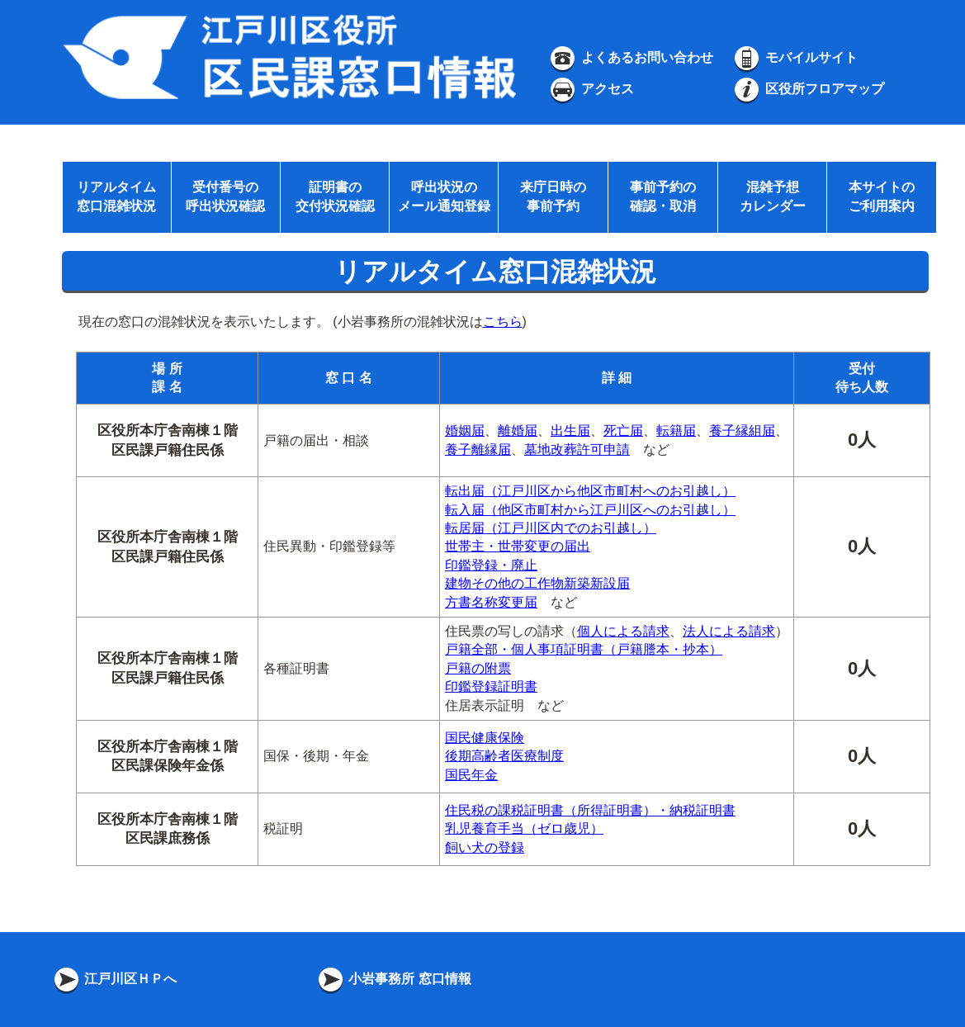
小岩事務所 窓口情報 (393, 979)
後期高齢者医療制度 (504, 756)
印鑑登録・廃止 (491, 565)
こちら (503, 322)
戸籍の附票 (478, 668)
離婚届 (517, 431)
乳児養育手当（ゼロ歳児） (524, 828)
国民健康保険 (484, 738)
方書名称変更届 (491, 602)
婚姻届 (465, 431)
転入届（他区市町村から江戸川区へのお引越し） (590, 510)
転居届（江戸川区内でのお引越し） (550, 528)
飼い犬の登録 (484, 847)
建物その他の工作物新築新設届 (537, 583)
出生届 (570, 431)
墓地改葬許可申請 (577, 450)
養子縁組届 (742, 431)
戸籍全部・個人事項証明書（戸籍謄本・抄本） (583, 649)
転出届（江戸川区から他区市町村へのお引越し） (590, 491)
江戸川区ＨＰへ (114, 979)
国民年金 (471, 775)
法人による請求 (729, 631)
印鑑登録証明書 (491, 686)
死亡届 (623, 431)
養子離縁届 (478, 450)
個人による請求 (623, 631)
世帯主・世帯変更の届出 (517, 546)
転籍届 (676, 431)
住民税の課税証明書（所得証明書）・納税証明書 (590, 810)
